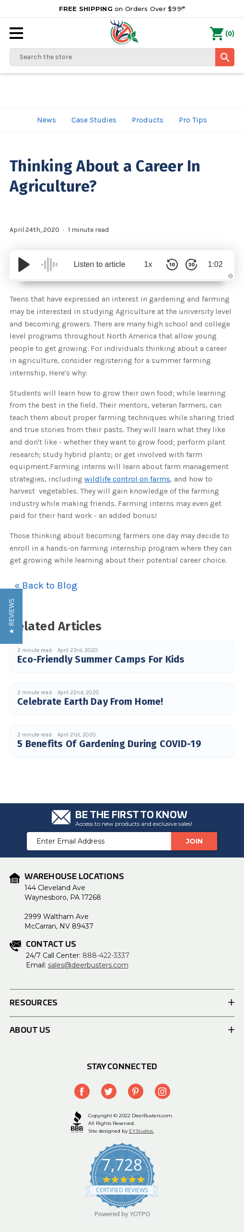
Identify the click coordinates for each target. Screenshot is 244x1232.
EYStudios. (141, 1131)
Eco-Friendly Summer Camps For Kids (101, 659)
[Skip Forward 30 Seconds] (191, 264)
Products (147, 119)
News (46, 119)
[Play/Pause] (24, 264)
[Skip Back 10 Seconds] (172, 264)
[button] (11, 616)
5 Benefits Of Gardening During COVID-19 (109, 743)
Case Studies (93, 119)
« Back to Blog (45, 585)
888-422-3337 (105, 955)
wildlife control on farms (127, 478)
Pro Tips (193, 119)
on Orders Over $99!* (122, 8)
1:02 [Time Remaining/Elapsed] (215, 264)
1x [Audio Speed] (148, 264)
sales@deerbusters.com (88, 965)
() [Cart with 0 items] (222, 34)
